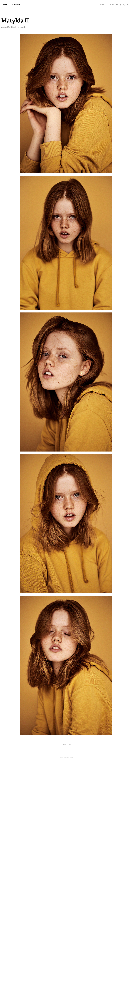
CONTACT (103, 5)
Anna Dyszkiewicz (12, 4)
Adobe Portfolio (69, 757)
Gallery (111, 5)
